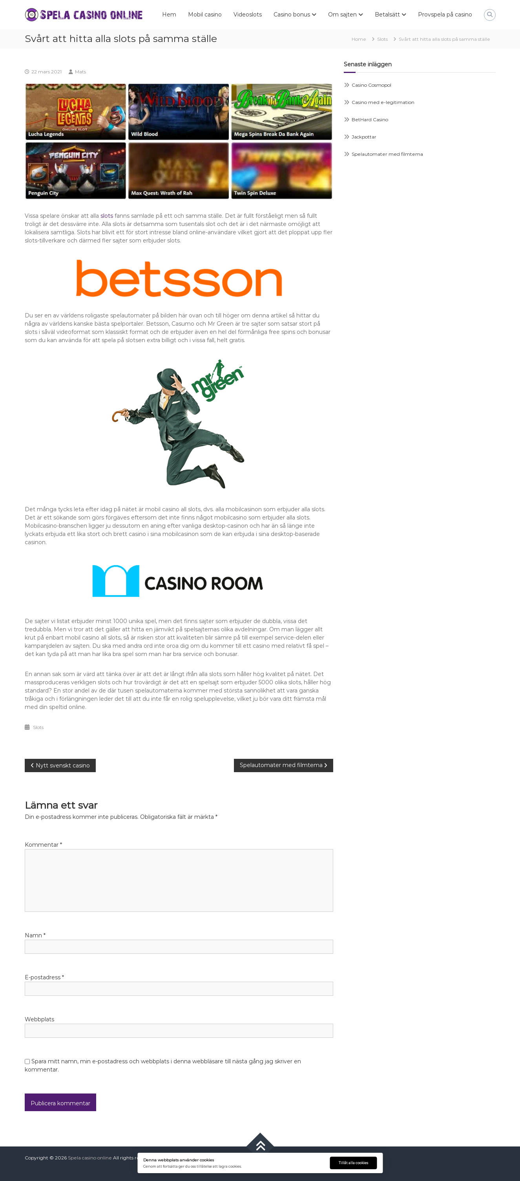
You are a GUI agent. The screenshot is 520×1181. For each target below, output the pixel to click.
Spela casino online (90, 1158)
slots (106, 215)
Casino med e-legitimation (383, 102)
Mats (80, 72)
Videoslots (248, 14)
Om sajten (342, 14)
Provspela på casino (445, 14)
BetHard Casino (370, 119)
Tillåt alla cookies (353, 1163)
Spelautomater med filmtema (387, 154)
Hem (169, 14)
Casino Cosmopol (371, 85)
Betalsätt (387, 14)
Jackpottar (364, 137)
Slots (382, 39)
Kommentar (43, 844)
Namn (35, 935)
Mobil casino (205, 14)
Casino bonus (292, 14)
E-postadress (44, 977)
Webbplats (39, 1019)
